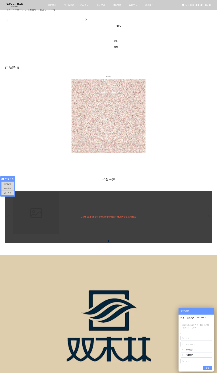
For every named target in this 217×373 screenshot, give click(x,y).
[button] (7, 20)
